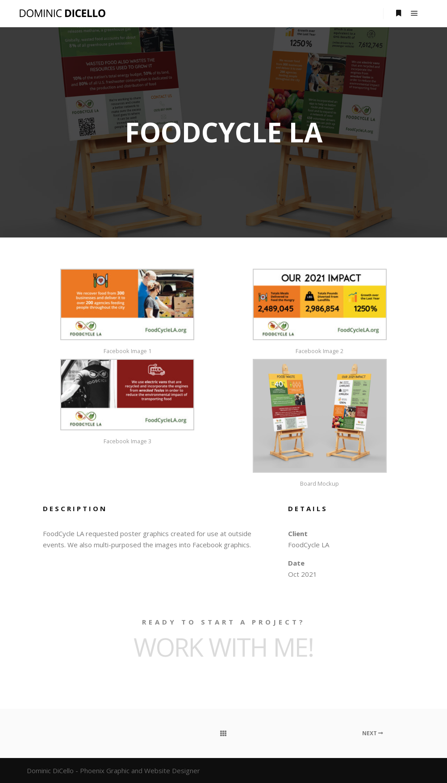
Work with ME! (223, 647)
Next (372, 733)
